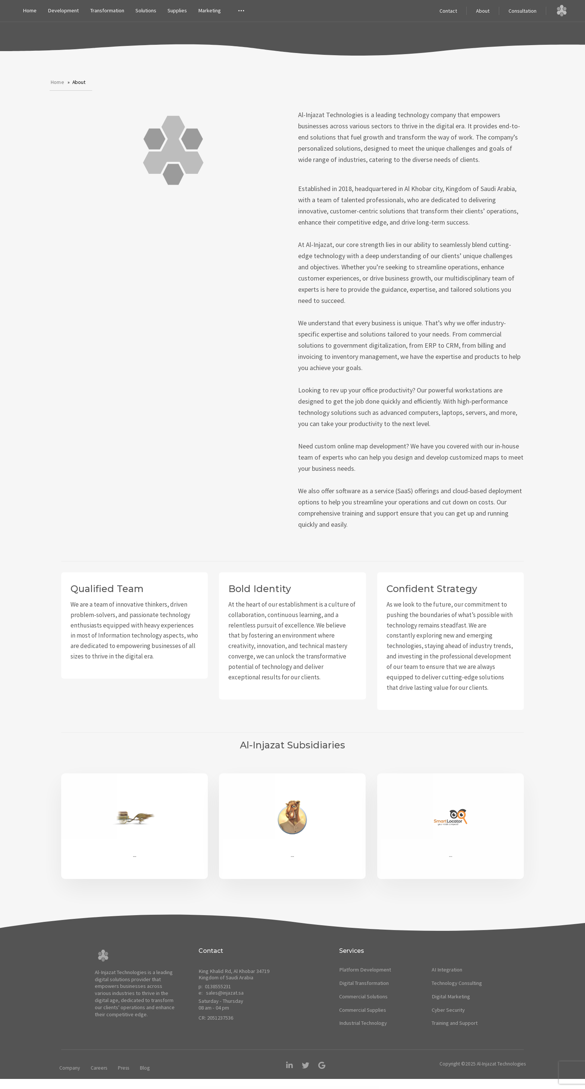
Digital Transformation (364, 983)
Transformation (107, 10)
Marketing (209, 10)
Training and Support (455, 1023)
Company (69, 1068)
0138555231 (218, 986)
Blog (145, 1068)
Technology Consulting (457, 983)
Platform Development (365, 969)
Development (63, 10)
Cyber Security (448, 1010)
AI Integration (447, 969)
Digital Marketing (451, 996)
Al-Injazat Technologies (501, 1064)
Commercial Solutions (363, 996)
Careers (99, 1068)
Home (30, 10)
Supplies (177, 10)
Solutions (145, 10)
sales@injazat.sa (225, 992)
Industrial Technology (363, 1023)
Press (123, 1068)
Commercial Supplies (362, 1010)
